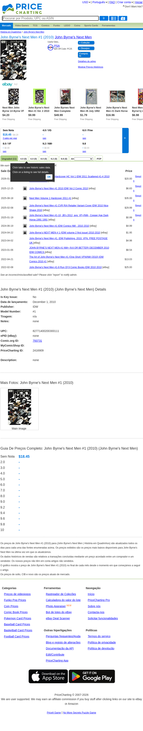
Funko (56, 25)
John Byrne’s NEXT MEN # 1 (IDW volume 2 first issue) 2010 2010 (64, 232)
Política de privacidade (102, 642)
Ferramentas (108, 25)
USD (85, 2)
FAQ (112, 2)
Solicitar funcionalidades (103, 618)
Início (91, 594)
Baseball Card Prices (17, 624)
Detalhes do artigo (87, 61)
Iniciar (139, 2)
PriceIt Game (54, 712)
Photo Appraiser (56, 606)
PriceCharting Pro (99, 600)
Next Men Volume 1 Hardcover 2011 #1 (50, 198)
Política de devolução (101, 648)
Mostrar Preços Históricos (90, 67)
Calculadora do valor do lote (63, 600)
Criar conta (124, 2)
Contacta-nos (96, 612)
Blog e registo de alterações (63, 642)
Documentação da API (60, 648)
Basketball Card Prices (18, 630)
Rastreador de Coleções (61, 594)
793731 (37, 340)
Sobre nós (94, 606)
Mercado (6, 25)
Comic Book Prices (16, 612)
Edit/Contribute (55, 654)
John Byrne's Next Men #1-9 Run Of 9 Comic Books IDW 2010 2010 (65, 267)
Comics (45, 25)
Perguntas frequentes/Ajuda (63, 636)
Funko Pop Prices (15, 600)
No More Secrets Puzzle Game (79, 712)
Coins (77, 25)
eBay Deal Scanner (58, 618)
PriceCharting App (57, 660)
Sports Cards (91, 25)
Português (98, 2)
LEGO (67, 25)
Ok (49, 177)
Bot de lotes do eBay (59, 612)
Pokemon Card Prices (17, 618)
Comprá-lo (83, 54)
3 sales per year (10, 138)
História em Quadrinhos (10, 32)
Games (22, 25)
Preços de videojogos (17, 594)
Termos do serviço (99, 636)
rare (44, 138)
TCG (35, 25)
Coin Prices (11, 606)
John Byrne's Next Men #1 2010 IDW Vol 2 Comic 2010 (58, 188)
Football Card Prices (16, 636)
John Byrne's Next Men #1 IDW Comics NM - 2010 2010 (59, 225)
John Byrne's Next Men (34, 32)
